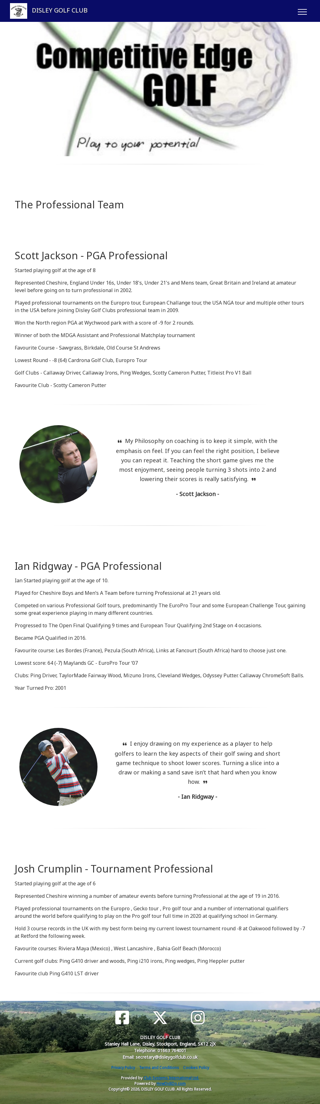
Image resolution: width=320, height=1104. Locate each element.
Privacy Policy (123, 1067)
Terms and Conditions (159, 1067)
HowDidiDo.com (171, 1083)
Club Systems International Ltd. (171, 1078)
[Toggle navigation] (302, 11)
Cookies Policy (196, 1067)
